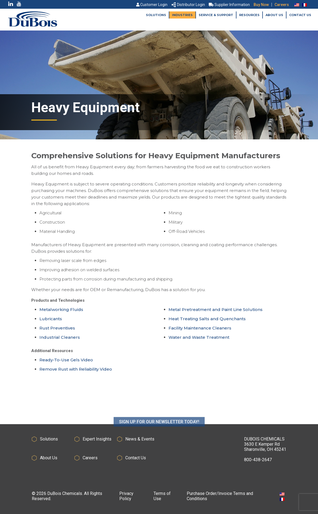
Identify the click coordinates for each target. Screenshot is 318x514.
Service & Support (216, 15)
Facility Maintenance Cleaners (200, 329)
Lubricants (50, 320)
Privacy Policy (126, 496)
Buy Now (261, 4)
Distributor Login (188, 4)
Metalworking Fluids (61, 311)
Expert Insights (97, 439)
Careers (282, 4)
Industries (182, 15)
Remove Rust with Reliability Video (75, 371)
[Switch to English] (297, 5)
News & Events (139, 439)
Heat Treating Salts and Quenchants (207, 320)
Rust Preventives (57, 329)
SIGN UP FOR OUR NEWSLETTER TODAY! (159, 435)
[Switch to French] (304, 5)
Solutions (156, 15)
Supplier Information (229, 4)
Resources (249, 15)
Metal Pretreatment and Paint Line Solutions (216, 311)
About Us (274, 15)
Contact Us (300, 15)
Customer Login (151, 4)
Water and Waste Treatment (199, 339)
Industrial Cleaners (59, 339)
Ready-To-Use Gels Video (66, 361)
